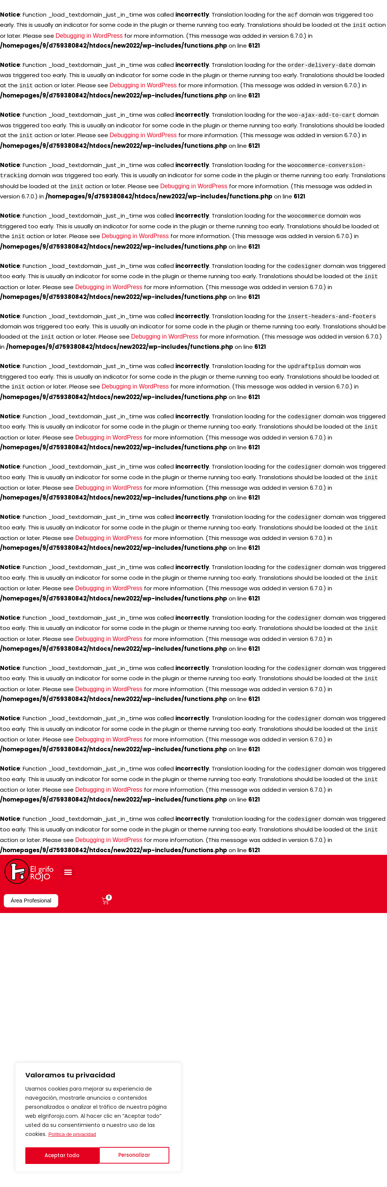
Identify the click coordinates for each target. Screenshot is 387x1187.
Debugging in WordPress (89, 34)
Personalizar (60, 1155)
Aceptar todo (134, 1155)
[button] (68, 846)
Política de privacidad (73, 1137)
